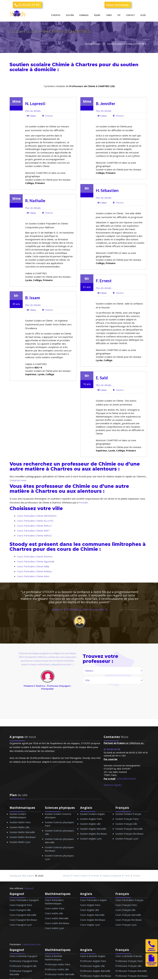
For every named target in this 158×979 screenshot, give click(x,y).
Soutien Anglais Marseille (93, 828)
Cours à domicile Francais (128, 956)
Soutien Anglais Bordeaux (93, 833)
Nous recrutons (117, 5)
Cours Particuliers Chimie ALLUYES (35, 520)
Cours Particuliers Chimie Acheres (34, 556)
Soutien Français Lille (126, 823)
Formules (84, 15)
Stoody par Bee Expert (22, 875)
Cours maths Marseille (57, 918)
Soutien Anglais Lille (90, 823)
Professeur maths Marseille (59, 974)
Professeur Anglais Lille (92, 965)
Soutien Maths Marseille (22, 832)
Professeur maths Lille (57, 969)
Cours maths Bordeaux (57, 923)
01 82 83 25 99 (27, 5)
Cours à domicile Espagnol (23, 956)
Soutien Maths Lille (19, 827)
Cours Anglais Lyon (90, 924)
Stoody (66, 875)
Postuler (83, 502)
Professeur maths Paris (57, 964)
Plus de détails (33, 110)
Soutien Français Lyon (126, 838)
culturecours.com (32, 944)
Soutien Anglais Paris (91, 818)
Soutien (70, 15)
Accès (143, 15)
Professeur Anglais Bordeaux (95, 975)
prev (25, 686)
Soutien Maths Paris (20, 822)
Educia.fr (29, 888)
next (61, 686)
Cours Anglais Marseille (92, 914)
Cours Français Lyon (126, 924)
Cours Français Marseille (128, 914)
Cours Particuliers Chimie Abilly (33, 566)
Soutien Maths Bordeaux (23, 837)
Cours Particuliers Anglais (93, 900)
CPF (119, 15)
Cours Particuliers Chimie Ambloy (34, 571)
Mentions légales (113, 784)
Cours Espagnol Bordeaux (23, 919)
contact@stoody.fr (126, 778)
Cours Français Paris (126, 904)
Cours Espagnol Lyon (21, 924)
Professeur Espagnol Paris (24, 960)
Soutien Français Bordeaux (129, 833)
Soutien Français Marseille (129, 828)
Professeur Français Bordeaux (131, 975)
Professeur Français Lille (128, 965)
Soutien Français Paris (127, 818)
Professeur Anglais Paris (93, 960)
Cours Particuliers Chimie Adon (33, 576)
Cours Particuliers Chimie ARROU (34, 535)
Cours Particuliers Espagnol (24, 900)
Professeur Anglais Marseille (95, 970)
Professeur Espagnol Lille (23, 965)
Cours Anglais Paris (90, 904)
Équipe (97, 15)
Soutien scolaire (80, 875)
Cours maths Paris (54, 908)
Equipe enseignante (111, 875)
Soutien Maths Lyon (20, 842)
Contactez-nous (18, 480)
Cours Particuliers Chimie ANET (33, 530)
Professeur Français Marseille (131, 970)
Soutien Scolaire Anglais (92, 813)
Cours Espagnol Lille (20, 909)
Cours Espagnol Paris (21, 904)
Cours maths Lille (54, 913)
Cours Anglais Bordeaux (92, 919)
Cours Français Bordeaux (128, 919)
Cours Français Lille (125, 909)
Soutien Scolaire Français (128, 813)
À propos (55, 15)
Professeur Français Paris (129, 960)
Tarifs (109, 15)
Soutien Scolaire (26, 31)
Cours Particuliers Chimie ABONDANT (37, 515)
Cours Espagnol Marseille (23, 914)
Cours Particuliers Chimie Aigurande (35, 561)
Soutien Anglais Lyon (91, 838)
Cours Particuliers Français (129, 900)
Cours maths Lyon (54, 928)
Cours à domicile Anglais (92, 956)
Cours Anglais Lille (89, 909)
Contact (130, 15)
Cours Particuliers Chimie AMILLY (34, 525)
